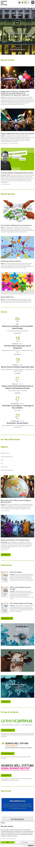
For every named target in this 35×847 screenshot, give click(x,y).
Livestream (17, 333)
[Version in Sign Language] (22, 2)
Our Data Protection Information (7, 838)
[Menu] (32, 2)
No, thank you (24, 842)
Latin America (4, 466)
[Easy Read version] (19, 2)
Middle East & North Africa (7, 470)
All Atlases (5, 701)
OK (7, 842)
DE (28, 2)
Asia (2, 463)
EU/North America (5, 453)
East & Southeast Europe (7, 456)
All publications (6, 618)
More (17, 22)
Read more (17, 636)
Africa (2, 460)
